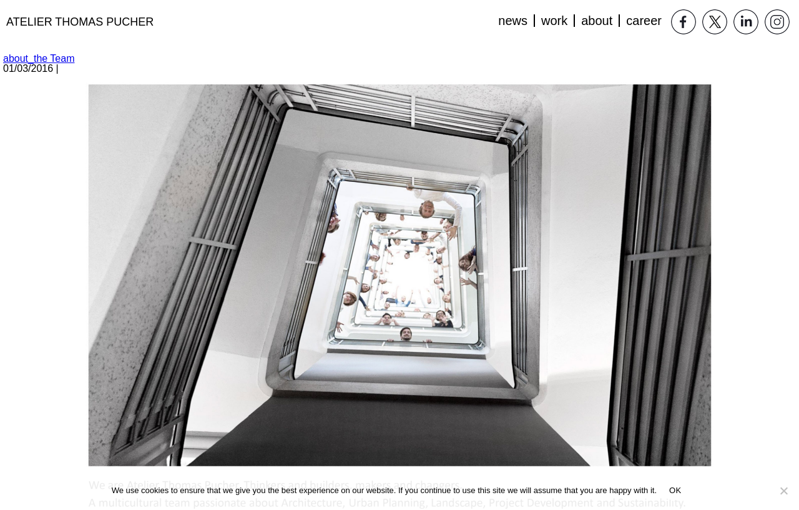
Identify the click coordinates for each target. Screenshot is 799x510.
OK (675, 490)
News (512, 21)
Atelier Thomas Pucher (80, 22)
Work (554, 21)
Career (644, 21)
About (596, 21)
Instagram (777, 21)
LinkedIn (745, 21)
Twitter (714, 21)
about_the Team (38, 58)
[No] (783, 490)
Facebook (683, 21)
